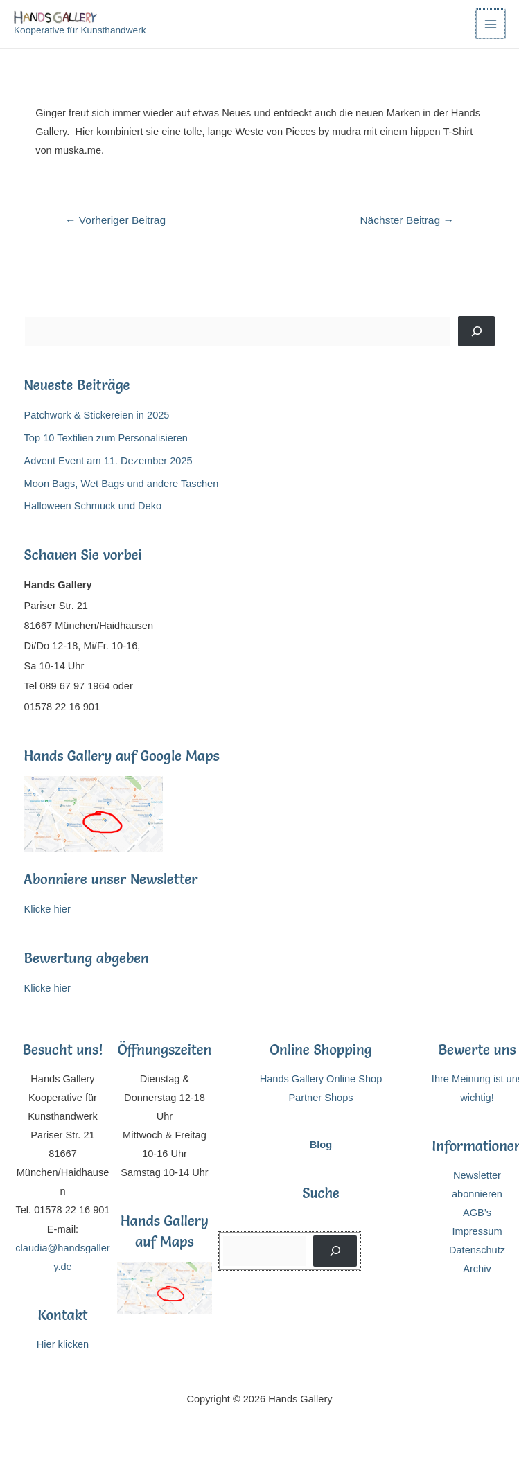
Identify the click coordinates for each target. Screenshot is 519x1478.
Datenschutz (477, 1250)
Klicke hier (47, 909)
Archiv (477, 1268)
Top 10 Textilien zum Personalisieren (106, 437)
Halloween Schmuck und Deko (93, 505)
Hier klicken (63, 1344)
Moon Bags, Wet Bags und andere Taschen (121, 483)
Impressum (477, 1231)
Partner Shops (320, 1097)
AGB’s (477, 1212)
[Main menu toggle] (490, 23)
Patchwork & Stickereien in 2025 (97, 415)
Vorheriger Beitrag (115, 220)
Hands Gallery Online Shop (321, 1078)
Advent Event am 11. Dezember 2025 (108, 460)
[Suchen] (476, 331)
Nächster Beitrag (407, 220)
